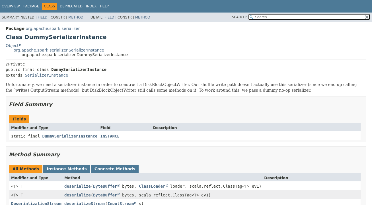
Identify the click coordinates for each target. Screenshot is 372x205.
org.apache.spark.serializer (53, 28)
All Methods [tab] (26, 169)
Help (104, 6)
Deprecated (71, 6)
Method (75, 17)
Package (31, 6)
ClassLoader (152, 186)
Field (42, 17)
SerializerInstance (46, 75)
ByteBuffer (105, 186)
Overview (11, 6)
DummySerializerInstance (70, 136)
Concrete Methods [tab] (114, 169)
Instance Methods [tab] (67, 169)
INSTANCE (109, 136)
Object (12, 45)
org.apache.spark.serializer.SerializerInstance (59, 50)
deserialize (77, 186)
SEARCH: (239, 17)
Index (91, 6)
